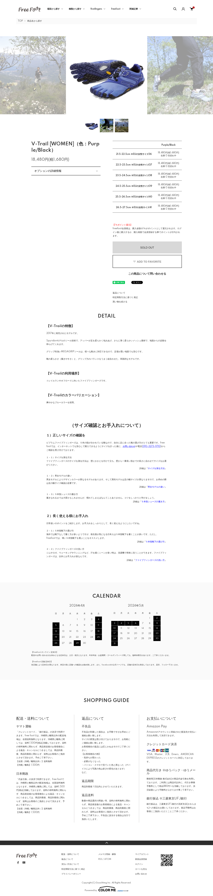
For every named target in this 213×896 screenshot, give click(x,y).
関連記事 (133, 9)
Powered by (107, 888)
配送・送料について (70, 854)
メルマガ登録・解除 (107, 854)
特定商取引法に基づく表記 (125, 297)
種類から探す (75, 9)
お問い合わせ (141, 874)
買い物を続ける (120, 302)
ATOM (107, 859)
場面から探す (53, 9)
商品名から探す (34, 21)
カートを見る (141, 869)
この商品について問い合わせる (147, 273)
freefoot (115, 9)
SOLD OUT (147, 247)
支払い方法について (70, 864)
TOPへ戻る (106, 843)
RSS (100, 859)
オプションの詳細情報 (47, 170)
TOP (20, 21)
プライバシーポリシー (71, 874)
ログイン (139, 864)
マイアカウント (142, 854)
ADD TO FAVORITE (147, 261)
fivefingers (96, 9)
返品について (119, 293)
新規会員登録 (141, 859)
